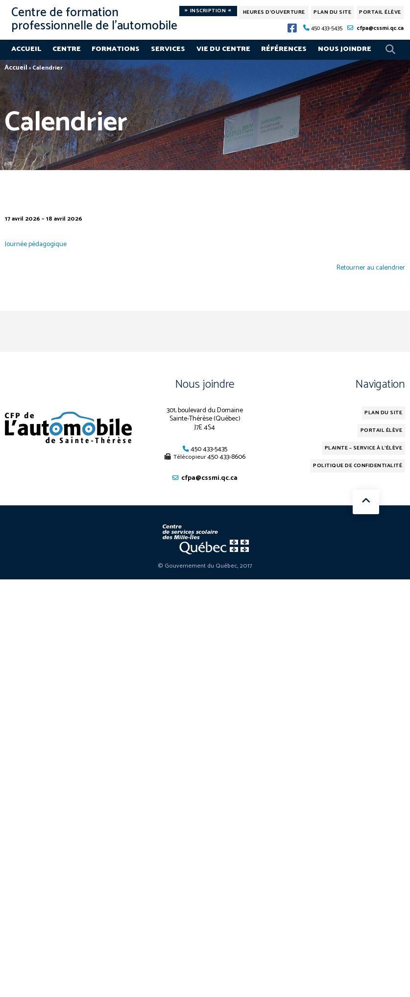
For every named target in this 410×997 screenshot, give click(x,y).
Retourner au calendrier (371, 268)
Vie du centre (223, 49)
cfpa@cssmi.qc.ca (380, 28)
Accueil (26, 49)
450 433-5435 (326, 28)
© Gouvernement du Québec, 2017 (205, 566)
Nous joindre (344, 49)
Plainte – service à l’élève (364, 448)
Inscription (208, 11)
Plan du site (332, 12)
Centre (66, 49)
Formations (116, 49)
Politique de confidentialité (357, 465)
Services (168, 49)
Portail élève (380, 12)
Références (284, 49)
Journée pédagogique (36, 244)
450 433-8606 (226, 456)
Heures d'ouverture (274, 12)
